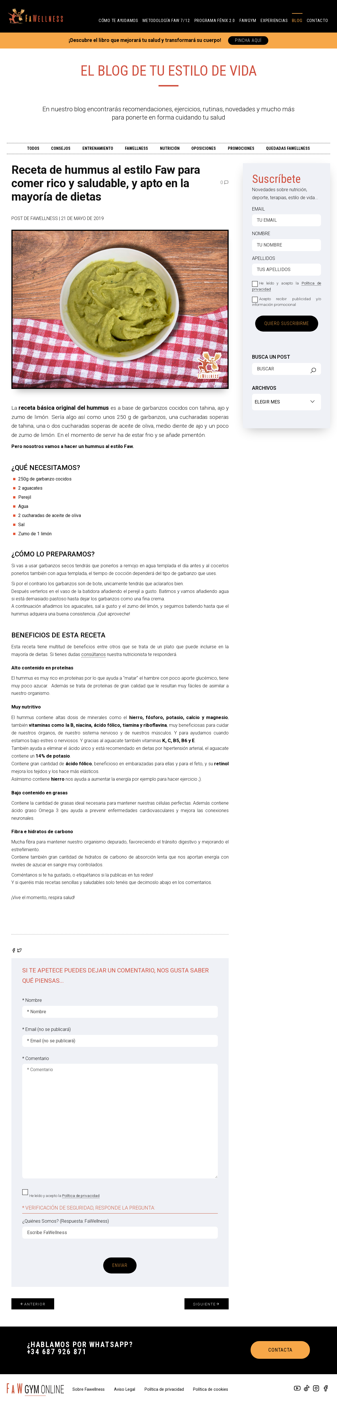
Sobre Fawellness (89, 1389)
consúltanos (93, 654)
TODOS (33, 148)
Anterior (33, 1304)
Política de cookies (210, 1389)
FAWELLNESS (136, 148)
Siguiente (206, 1304)
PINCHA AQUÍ (248, 40)
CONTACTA (280, 1350)
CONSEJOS (60, 148)
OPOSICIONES (203, 148)
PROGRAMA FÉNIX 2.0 (215, 20)
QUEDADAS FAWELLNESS (288, 148)
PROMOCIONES (241, 148)
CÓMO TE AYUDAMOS (118, 20)
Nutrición (170, 148)
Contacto (317, 20)
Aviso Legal (125, 1389)
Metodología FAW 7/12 (166, 20)
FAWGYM (247, 20)
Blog (297, 20)
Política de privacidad (81, 1195)
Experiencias (274, 20)
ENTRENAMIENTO (97, 148)
